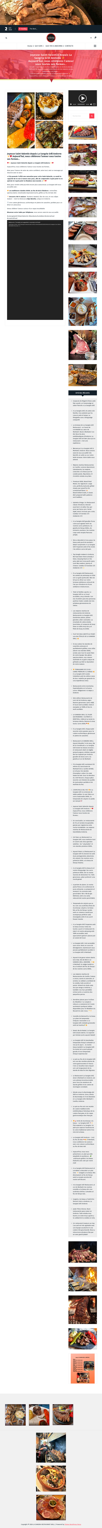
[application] (35, 497)
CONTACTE (69, 46)
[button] (83, 1278)
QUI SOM (38, 46)
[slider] (81, 1284)
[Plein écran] (94, 1284)
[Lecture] (71, 1284)
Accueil (32, 67)
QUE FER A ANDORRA (54, 46)
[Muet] (91, 1284)
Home (29, 46)
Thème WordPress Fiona (73, 1524)
